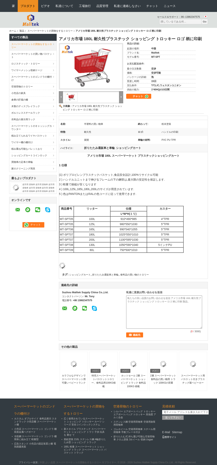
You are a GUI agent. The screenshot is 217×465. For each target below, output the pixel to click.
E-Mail (166, 432)
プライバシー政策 (28, 462)
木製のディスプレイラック (25, 106)
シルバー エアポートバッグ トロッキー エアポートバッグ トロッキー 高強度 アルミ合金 (134, 414)
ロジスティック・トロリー (25, 63)
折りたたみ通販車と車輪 (105, 274)
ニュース (170, 6)
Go (204, 21)
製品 (21, 30)
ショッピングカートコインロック (29, 155)
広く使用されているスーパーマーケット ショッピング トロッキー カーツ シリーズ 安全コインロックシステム (84, 421)
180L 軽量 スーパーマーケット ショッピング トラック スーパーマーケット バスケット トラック (85, 449)
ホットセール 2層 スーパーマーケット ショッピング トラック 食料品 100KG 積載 (133, 381)
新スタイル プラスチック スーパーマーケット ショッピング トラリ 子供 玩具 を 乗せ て (85, 432)
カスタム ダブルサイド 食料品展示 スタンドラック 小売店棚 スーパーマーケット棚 (35, 421)
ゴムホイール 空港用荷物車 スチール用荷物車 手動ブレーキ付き (134, 431)
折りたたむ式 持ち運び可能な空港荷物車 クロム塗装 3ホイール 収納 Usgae (134, 438)
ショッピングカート (80, 274)
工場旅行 (85, 6)
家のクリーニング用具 (23, 168)
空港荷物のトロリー (22, 86)
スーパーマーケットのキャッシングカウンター (31, 128)
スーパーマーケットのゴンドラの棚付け (31, 78)
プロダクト (27, 6)
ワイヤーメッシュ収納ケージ (26, 70)
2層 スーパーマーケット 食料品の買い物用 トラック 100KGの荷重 (163, 379)
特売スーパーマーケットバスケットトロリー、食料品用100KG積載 (103, 381)
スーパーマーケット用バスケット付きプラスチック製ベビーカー (193, 379)
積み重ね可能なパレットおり (26, 149)
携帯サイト (169, 437)
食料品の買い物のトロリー (134, 274)
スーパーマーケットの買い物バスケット (31, 56)
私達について (64, 6)
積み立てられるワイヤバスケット (29, 135)
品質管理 (102, 6)
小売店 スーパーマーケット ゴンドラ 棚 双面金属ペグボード (35, 430)
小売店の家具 (18, 93)
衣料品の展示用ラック (23, 119)
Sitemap (177, 432)
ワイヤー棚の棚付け (22, 142)
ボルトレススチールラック (25, 112)
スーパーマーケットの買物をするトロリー (50, 30)
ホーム (12, 30)
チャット (152, 5)
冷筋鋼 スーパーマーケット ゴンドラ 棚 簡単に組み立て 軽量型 (35, 438)
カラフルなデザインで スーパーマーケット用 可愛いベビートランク (74, 379)
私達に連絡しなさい (127, 6)
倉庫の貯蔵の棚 (19, 99)
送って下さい (173, 417)
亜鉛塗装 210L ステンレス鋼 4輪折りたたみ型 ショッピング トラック (85, 441)
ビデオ (45, 6)
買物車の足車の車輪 (22, 162)
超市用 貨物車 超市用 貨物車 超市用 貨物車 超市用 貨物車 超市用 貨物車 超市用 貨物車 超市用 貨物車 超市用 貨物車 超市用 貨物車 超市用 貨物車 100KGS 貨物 (38, 191)
